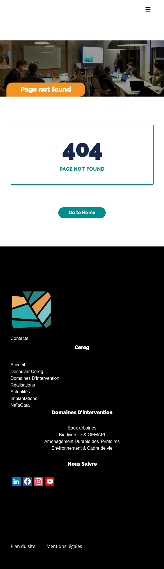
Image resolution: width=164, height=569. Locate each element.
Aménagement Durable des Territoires (82, 441)
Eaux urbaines (82, 428)
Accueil (18, 364)
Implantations (24, 398)
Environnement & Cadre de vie (82, 448)
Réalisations (23, 385)
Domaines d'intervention (35, 378)
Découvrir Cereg (27, 371)
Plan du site (23, 546)
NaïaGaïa (20, 405)
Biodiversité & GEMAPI (82, 434)
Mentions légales (64, 546)
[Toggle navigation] (148, 9)
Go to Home (82, 212)
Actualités (20, 391)
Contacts (19, 338)
